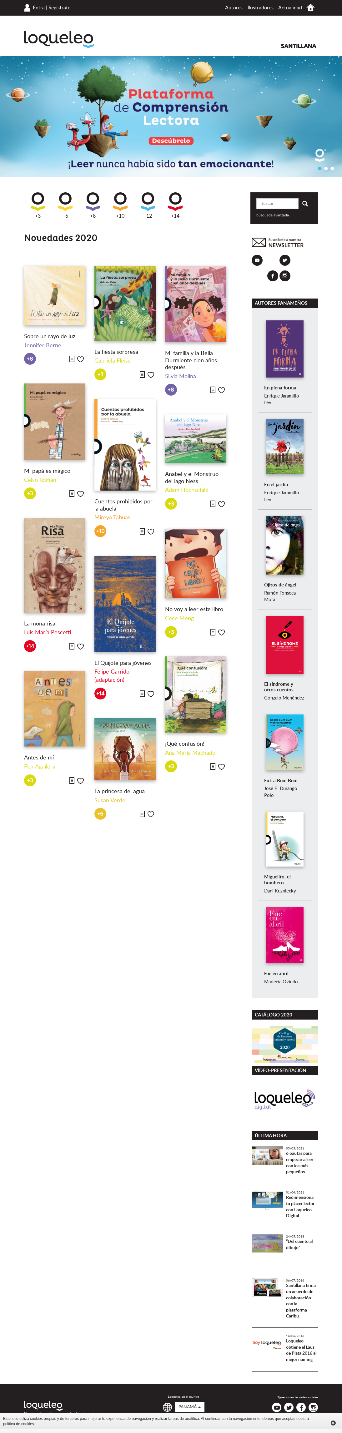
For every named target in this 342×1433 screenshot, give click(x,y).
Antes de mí (39, 758)
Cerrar (333, 1423)
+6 (65, 205)
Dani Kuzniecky (280, 891)
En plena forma (280, 388)
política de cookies (18, 1424)
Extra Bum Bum (281, 780)
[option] (171, 116)
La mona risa (39, 624)
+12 (148, 205)
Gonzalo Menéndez (284, 698)
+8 (93, 205)
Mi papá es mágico (47, 471)
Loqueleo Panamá (59, 39)
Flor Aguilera (39, 767)
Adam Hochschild (187, 490)
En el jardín (276, 484)
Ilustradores (261, 7)
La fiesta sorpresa (116, 352)
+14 (175, 205)
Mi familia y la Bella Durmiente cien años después (191, 360)
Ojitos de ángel (280, 585)
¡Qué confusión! (184, 744)
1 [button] (319, 168)
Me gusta (80, 359)
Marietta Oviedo (281, 982)
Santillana (298, 46)
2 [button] (326, 168)
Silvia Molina (180, 376)
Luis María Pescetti (47, 632)
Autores (234, 7)
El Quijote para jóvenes (123, 663)
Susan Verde (109, 800)
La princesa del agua (119, 791)
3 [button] (332, 168)
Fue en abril (276, 973)
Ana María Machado (190, 753)
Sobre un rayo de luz (49, 336)
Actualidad (290, 7)
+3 (38, 205)
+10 (120, 205)
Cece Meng (179, 618)
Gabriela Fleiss (112, 361)
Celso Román (40, 480)
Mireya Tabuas (112, 518)
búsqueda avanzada (272, 215)
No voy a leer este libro (194, 609)
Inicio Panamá (310, 8)
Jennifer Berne (42, 345)
